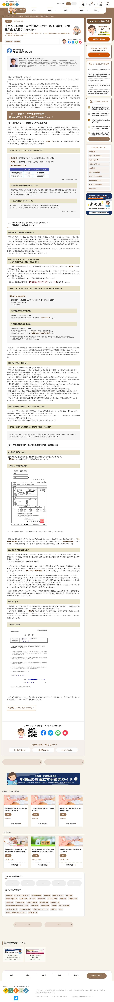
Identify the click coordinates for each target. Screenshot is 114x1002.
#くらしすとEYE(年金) (95, 156)
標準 (68, 4)
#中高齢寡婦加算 (36, 895)
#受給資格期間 (45, 905)
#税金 (61, 909)
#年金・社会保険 (32, 902)
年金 (34, 10)
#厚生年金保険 (73, 899)
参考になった (44, 750)
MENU (108, 4)
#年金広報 (9, 41)
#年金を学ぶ (41, 899)
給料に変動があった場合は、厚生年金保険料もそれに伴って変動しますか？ (43, 851)
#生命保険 (32, 899)
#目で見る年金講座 (94, 172)
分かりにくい (68, 750)
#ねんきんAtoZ (9, 859)
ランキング (92, 5)
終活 (66, 10)
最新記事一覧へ (59, 924)
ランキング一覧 (99, 139)
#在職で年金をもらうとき (40, 909)
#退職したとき (33, 912)
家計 (82, 10)
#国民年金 (54, 909)
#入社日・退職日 (52, 899)
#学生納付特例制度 (25, 909)
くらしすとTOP (6, 16)
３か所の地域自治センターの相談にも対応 (43, 809)
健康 (50, 10)
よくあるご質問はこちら (99, 55)
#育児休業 (69, 895)
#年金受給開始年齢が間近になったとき (17, 905)
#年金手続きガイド (11, 899)
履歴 (100, 5)
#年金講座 (17, 41)
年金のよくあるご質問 (59, 996)
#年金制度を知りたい (95, 180)
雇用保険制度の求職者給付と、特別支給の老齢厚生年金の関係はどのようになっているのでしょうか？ (16, 851)
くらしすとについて (41, 996)
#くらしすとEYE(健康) (95, 184)
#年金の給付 (34, 905)
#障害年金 (63, 899)
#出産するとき (55, 902)
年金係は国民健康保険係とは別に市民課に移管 (71, 809)
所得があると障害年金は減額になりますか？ (71, 850)
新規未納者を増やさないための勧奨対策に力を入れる (16, 809)
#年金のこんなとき (94, 164)
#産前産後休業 (44, 902)
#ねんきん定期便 (64, 905)
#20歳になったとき (58, 895)
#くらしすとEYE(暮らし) (22, 895)
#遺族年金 (47, 895)
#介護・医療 (23, 899)
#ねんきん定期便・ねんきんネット (16, 912)
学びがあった (21, 750)
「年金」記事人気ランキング (64, 762)
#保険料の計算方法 (11, 909)
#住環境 (54, 905)
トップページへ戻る (28, 924)
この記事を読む (15, 823)
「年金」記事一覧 (22, 762)
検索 (83, 5)
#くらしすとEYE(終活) (95, 176)
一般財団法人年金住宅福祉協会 (82, 996)
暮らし (96, 10)
